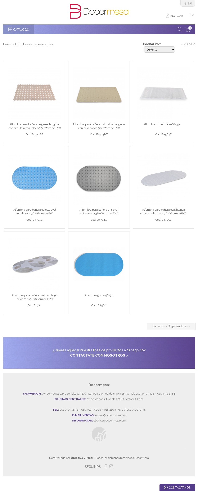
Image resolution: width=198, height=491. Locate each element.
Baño (7, 44)
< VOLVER (188, 44)
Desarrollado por (71, 468)
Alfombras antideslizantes (33, 44)
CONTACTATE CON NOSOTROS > (99, 366)
